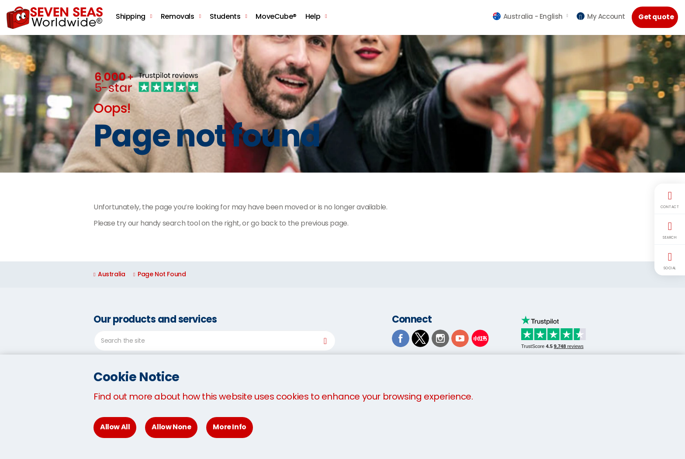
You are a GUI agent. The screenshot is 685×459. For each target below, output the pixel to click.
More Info (229, 427)
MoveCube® (276, 16)
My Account (601, 16)
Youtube (460, 338)
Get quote (656, 17)
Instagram (440, 338)
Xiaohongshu (480, 338)
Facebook (400, 338)
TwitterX (420, 338)
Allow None (171, 427)
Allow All (115, 427)
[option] (342, 104)
